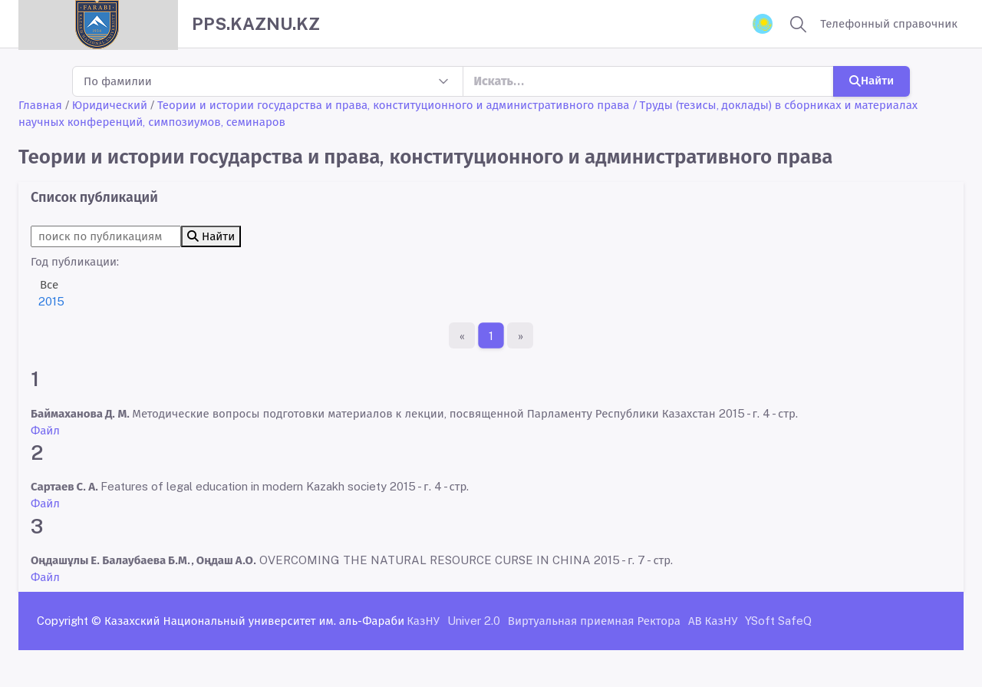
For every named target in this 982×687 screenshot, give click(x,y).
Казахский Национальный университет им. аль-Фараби (254, 620)
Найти (871, 80)
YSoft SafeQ (778, 620)
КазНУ (423, 620)
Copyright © (69, 620)
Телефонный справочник (888, 23)
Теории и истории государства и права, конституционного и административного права (393, 104)
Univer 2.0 (473, 620)
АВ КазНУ (712, 620)
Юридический (109, 104)
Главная (40, 104)
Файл (45, 430)
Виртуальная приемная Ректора (594, 620)
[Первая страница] (462, 335)
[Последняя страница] (520, 335)
